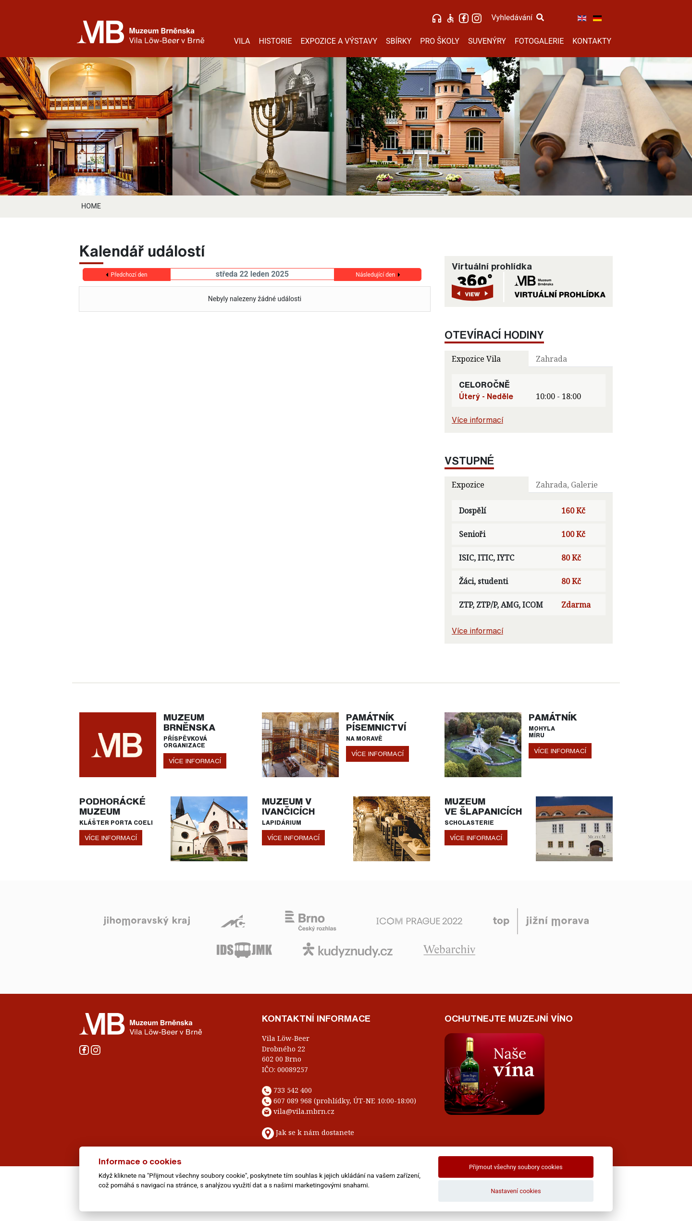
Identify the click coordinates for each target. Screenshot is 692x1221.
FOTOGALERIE (539, 41)
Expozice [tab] (468, 484)
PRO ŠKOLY (439, 41)
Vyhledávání (517, 17)
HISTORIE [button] (275, 41)
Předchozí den (129, 274)
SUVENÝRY (487, 41)
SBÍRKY (398, 41)
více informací (195, 761)
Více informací (477, 420)
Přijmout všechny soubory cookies (516, 1167)
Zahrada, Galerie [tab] (567, 484)
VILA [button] (242, 41)
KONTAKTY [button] (591, 41)
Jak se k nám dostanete (315, 1132)
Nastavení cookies (516, 1191)
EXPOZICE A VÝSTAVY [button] (338, 41)
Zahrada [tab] (551, 359)
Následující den (375, 274)
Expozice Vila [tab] (476, 359)
